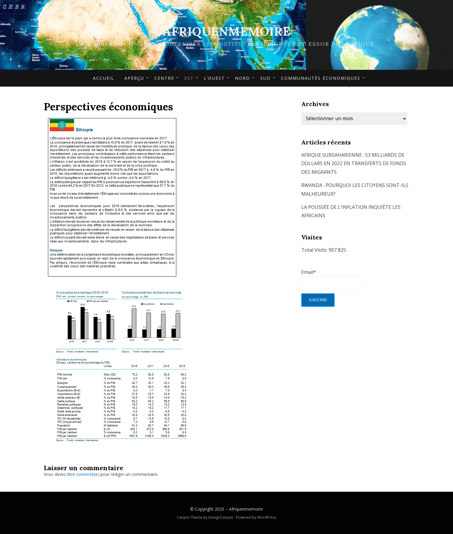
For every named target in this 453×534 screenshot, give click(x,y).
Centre (164, 78)
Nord (242, 78)
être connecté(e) (83, 474)
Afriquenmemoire (226, 31)
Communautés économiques (320, 78)
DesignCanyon (220, 517)
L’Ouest (214, 78)
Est (189, 78)
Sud (265, 78)
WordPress (266, 517)
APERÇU (134, 78)
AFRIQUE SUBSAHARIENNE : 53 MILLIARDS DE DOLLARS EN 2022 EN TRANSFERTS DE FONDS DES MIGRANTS (353, 164)
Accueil (103, 78)
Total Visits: (315, 250)
